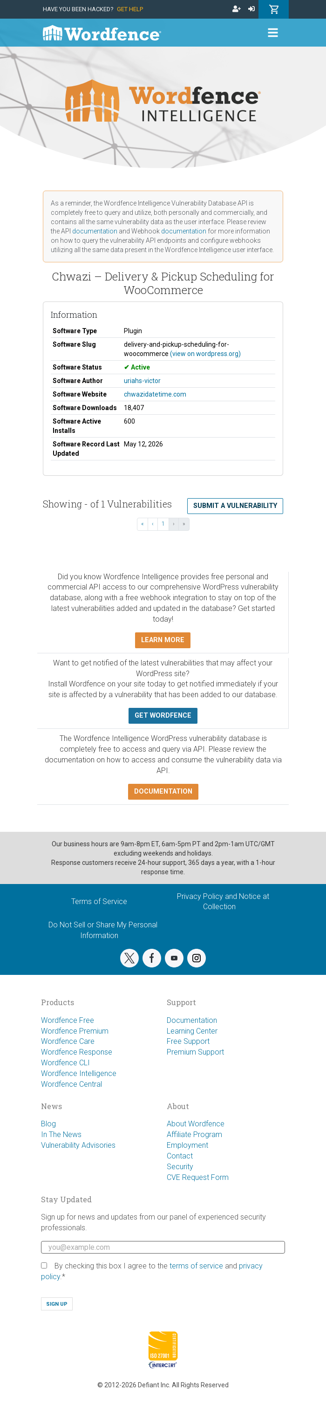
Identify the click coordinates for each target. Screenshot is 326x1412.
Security (180, 1166)
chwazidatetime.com (155, 394)
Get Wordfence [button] (163, 716)
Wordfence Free (67, 1020)
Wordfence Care (68, 1041)
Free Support (188, 1041)
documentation (94, 231)
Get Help (130, 9)
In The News (61, 1134)
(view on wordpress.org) (205, 353)
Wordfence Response (76, 1052)
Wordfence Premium (75, 1031)
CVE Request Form (198, 1177)
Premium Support (195, 1052)
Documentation (192, 1020)
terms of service (196, 1265)
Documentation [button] (163, 791)
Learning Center (192, 1031)
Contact (180, 1156)
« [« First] (142, 524)
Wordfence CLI (65, 1062)
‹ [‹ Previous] (153, 524)
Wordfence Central (71, 1084)
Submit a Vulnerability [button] (235, 506)
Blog (48, 1123)
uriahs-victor (142, 380)
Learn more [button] (162, 640)
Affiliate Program (194, 1134)
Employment (187, 1145)
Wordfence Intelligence (78, 1073)
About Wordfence (195, 1123)
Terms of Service (99, 901)
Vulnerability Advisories (78, 1145)
